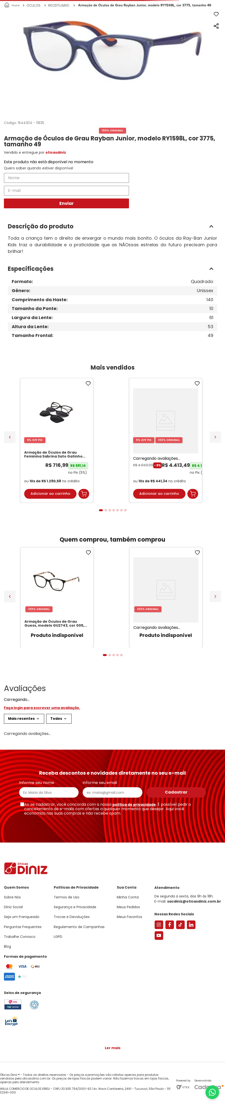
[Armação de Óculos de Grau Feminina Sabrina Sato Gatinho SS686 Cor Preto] (56, 440)
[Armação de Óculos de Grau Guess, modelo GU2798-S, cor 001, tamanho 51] (165, 597)
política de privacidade (134, 804)
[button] (112, 226)
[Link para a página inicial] (12, 5)
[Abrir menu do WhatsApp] (212, 1092)
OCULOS (33, 5)
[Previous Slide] (10, 437)
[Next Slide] (215, 437)
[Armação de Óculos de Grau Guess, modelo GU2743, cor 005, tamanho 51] (56, 597)
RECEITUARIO (58, 5)
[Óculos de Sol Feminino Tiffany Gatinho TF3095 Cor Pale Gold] (165, 440)
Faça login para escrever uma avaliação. (42, 708)
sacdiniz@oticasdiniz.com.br (194, 901)
